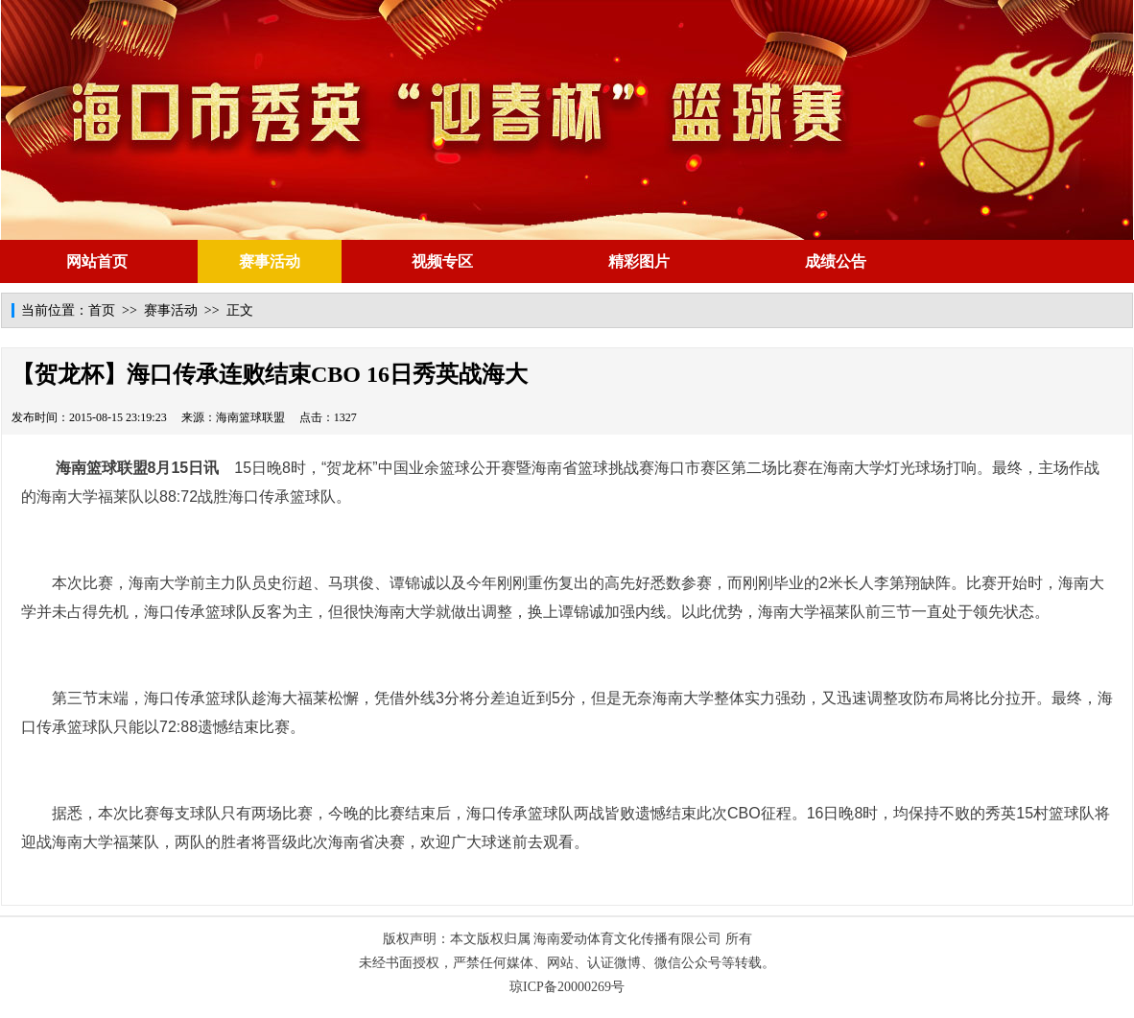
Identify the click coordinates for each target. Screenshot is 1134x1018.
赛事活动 (269, 261)
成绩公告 (835, 261)
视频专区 (442, 261)
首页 (101, 310)
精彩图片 (639, 261)
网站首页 (97, 261)
